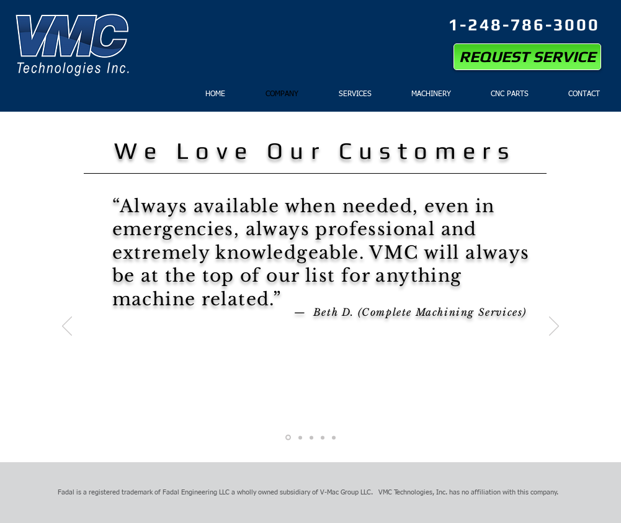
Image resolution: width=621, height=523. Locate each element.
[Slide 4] (322, 437)
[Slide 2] (300, 437)
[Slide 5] (334, 437)
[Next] (554, 326)
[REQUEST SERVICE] (527, 56)
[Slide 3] (311, 437)
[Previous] (67, 326)
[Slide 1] (288, 437)
